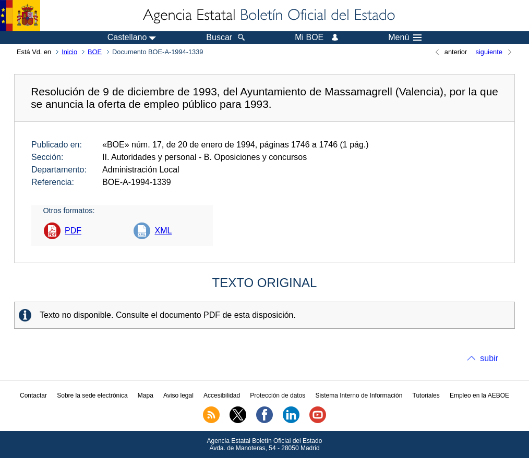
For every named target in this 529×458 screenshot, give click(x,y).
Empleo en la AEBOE (479, 395)
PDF (73, 230)
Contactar (33, 395)
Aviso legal (178, 395)
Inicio (69, 52)
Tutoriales (426, 395)
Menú (405, 37)
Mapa (145, 395)
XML (163, 230)
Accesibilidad (221, 395)
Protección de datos (277, 395)
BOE (95, 52)
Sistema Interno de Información (359, 395)
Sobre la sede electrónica (92, 395)
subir (489, 358)
